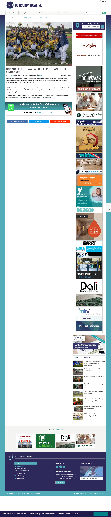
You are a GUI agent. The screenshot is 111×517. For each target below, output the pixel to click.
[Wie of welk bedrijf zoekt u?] (91, 27)
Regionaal (37, 13)
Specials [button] (43, 13)
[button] (7, 441)
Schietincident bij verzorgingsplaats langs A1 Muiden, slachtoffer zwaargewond (94, 363)
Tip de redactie (60, 121)
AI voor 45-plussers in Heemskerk (94, 376)
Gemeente (30, 13)
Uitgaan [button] (54, 13)
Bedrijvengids (22, 13)
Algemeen (15, 13)
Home (8, 18)
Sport (49, 13)
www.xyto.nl (20, 478)
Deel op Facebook (17, 121)
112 (10, 13)
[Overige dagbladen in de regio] (91, 469)
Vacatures (61, 13)
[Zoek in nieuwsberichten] (94, 13)
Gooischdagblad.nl (28, 5)
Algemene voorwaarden (80, 493)
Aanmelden (60, 482)
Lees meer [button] (74, 514)
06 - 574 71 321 (45, 112)
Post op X (39, 121)
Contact (67, 13)
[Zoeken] (104, 13)
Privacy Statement (99, 493)
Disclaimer (90, 493)
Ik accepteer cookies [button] (101, 514)
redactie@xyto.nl (21, 476)
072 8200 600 (21, 473)
